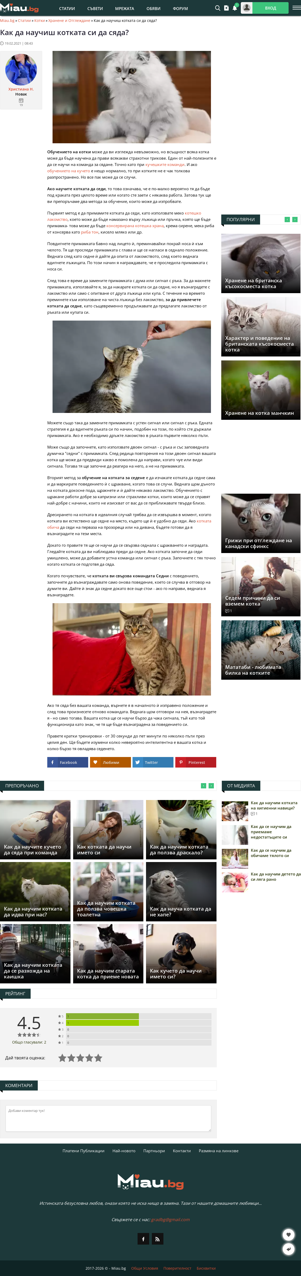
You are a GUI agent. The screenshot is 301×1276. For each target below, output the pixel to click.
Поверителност (177, 1268)
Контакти (182, 1150)
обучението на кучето (68, 170)
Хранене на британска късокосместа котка (253, 283)
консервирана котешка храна (135, 225)
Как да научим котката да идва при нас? (33, 911)
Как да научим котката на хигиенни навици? (274, 805)
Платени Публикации (84, 1150)
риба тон (89, 232)
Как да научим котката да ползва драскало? (179, 849)
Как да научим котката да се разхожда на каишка (33, 970)
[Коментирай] (108, 1118)
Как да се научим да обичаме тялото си (271, 853)
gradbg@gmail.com (170, 1219)
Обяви (154, 8)
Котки (39, 20)
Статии (67, 8)
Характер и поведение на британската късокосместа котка (259, 344)
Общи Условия (144, 1268)
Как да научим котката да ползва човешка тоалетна (106, 908)
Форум (180, 8)
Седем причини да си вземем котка (252, 600)
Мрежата (124, 8)
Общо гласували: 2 (29, 1042)
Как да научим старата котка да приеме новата (108, 973)
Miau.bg (7, 20)
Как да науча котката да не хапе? (180, 911)
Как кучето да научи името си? (176, 973)
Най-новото (123, 1150)
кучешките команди (165, 164)
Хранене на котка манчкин (259, 413)
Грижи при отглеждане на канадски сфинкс (258, 543)
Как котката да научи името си (104, 849)
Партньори (154, 1150)
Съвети (95, 8)
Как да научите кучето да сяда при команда (32, 849)
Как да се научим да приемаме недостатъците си (271, 832)
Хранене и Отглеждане (69, 20)
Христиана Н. (21, 89)
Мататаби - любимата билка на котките (253, 670)
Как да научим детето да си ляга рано (276, 876)
